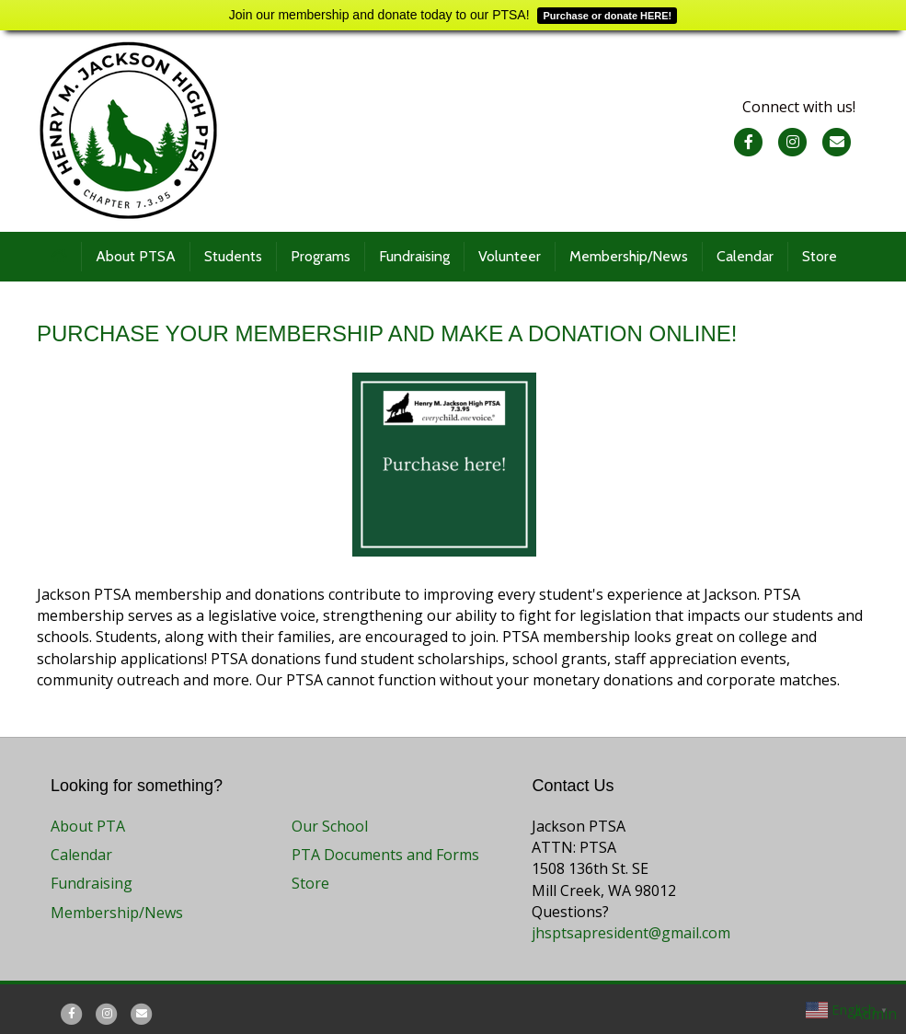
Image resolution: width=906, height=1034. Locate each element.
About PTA (88, 826)
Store (819, 256)
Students (233, 256)
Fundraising (414, 256)
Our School (330, 826)
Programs (320, 256)
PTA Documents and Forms (385, 854)
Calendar (745, 256)
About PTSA (136, 256)
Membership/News (628, 256)
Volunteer (509, 256)
